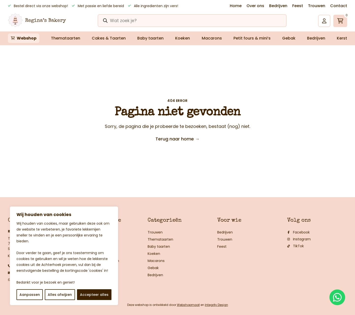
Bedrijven (278, 6)
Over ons (255, 6)
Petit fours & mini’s (252, 38)
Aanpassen (29, 294)
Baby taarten (150, 38)
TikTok (295, 246)
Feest (297, 6)
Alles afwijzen (60, 294)
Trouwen (316, 6)
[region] (64, 255)
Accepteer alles (94, 294)
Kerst (342, 38)
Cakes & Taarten (109, 38)
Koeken (182, 38)
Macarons (212, 38)
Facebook (298, 232)
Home (236, 6)
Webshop (26, 38)
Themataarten (65, 38)
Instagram (299, 239)
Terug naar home (177, 139)
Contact (338, 6)
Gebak (288, 38)
